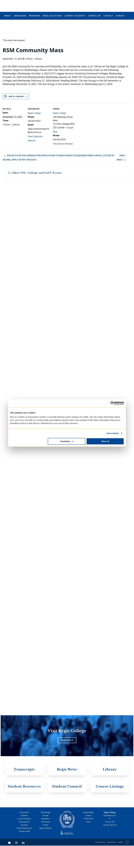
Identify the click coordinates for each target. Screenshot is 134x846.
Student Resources (24, 828)
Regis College (34, 113)
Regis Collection (45, 828)
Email (88, 822)
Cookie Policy (111, 842)
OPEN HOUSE (67, 740)
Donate (46, 816)
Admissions (45, 822)
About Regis (45, 812)
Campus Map (88, 812)
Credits (120, 842)
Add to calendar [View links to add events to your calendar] (16, 96)
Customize (66, 441)
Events (45, 825)
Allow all (105, 441)
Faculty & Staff (24, 831)
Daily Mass (121, 157)
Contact (88, 816)
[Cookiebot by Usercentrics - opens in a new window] (112, 403)
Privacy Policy (100, 842)
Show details (113, 433)
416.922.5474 (88, 819)
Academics (45, 819)
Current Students (24, 819)
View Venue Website (63, 143)
